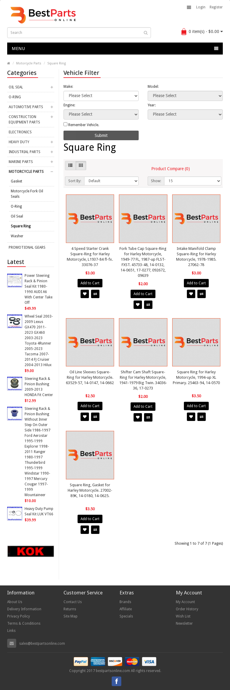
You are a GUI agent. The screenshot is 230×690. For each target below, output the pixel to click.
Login (200, 7)
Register (216, 7)
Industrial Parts (24, 152)
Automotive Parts (26, 107)
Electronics (20, 132)
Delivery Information (24, 609)
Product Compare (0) (170, 168)
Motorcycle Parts (28, 63)
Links (11, 631)
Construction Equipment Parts (24, 119)
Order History (187, 609)
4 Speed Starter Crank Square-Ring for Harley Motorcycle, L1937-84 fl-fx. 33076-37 (90, 256)
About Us (14, 602)
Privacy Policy (18, 616)
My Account (185, 602)
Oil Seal (16, 87)
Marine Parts (21, 162)
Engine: (69, 105)
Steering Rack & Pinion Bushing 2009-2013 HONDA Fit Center (39, 387)
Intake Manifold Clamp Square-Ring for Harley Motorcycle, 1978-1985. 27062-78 (196, 256)
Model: (153, 86)
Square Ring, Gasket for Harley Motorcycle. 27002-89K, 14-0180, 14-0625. (90, 490)
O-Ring (15, 97)
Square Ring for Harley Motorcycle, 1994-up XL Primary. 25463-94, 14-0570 (196, 377)
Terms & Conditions (23, 623)
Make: (68, 86)
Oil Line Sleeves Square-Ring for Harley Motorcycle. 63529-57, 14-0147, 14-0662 (90, 377)
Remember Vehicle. (81, 124)
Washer (17, 236)
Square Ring (56, 63)
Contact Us (72, 602)
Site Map (70, 616)
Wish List (183, 616)
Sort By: (74, 181)
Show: (156, 181)
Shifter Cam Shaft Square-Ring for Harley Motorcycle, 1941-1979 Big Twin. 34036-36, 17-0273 (143, 380)
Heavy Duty (19, 142)
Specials (126, 616)
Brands (125, 602)
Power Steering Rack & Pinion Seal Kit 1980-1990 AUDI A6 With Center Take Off (38, 289)
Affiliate (125, 609)
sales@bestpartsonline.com (42, 643)
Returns (69, 609)
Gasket (16, 181)
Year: (152, 105)
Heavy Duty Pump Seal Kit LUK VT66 (39, 511)
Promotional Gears (27, 247)
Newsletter (184, 623)
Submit (101, 135)
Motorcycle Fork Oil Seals (27, 194)
